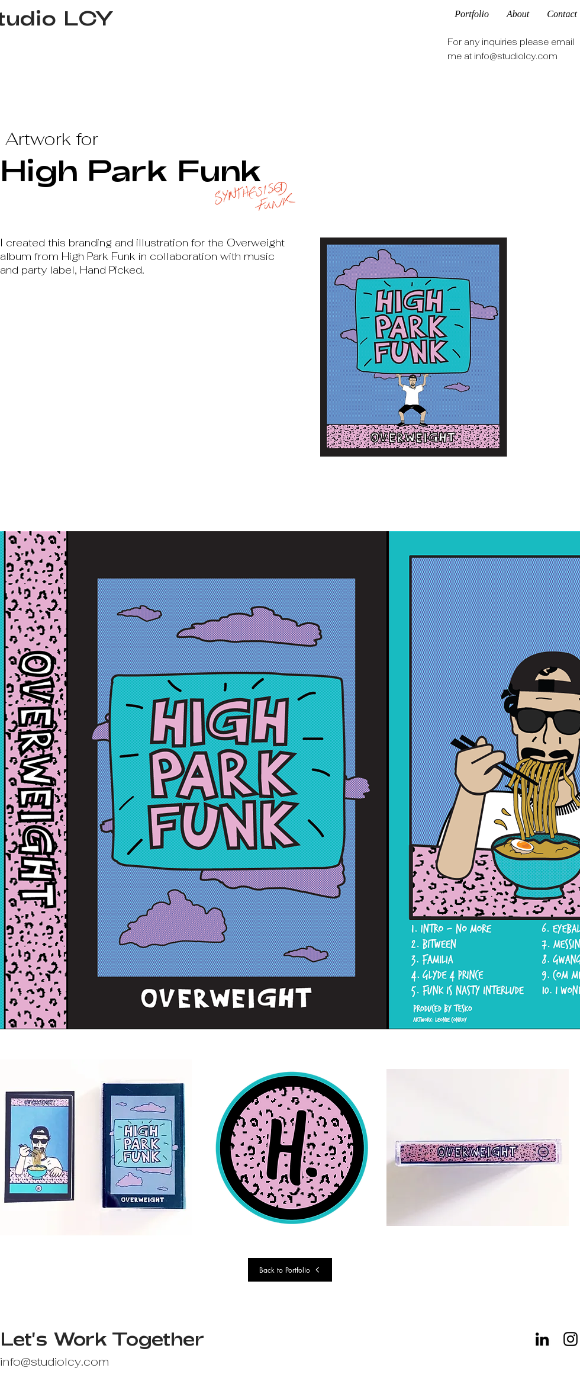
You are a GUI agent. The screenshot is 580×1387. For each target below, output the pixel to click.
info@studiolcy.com (516, 56)
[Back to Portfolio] (290, 1270)
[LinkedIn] (542, 1339)
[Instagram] (570, 1339)
